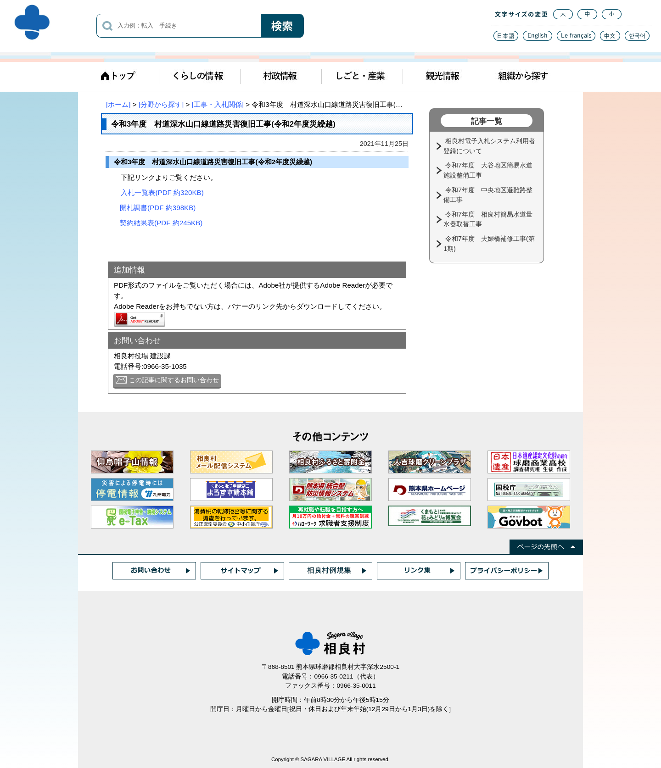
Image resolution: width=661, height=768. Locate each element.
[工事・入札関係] (218, 104)
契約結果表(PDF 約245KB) (161, 223)
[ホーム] (118, 104)
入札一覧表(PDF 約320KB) (162, 192)
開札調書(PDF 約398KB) (158, 207)
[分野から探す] (161, 104)
